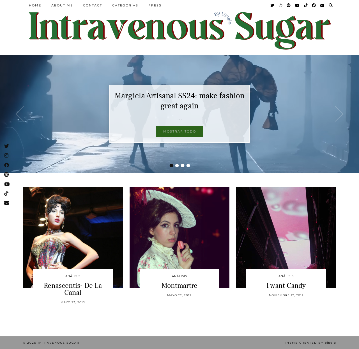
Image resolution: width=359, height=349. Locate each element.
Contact (92, 5)
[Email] (322, 5)
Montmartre (179, 285)
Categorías (125, 5)
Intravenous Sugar (58, 343)
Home (35, 5)
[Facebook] (314, 5)
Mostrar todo (179, 131)
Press (155, 5)
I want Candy (286, 285)
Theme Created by (310, 343)
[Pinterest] (289, 5)
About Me (62, 5)
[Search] (331, 5)
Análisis (72, 276)
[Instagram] (281, 5)
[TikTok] (306, 5)
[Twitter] (272, 5)
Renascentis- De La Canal (73, 289)
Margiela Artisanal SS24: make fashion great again (180, 101)
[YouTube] (297, 5)
